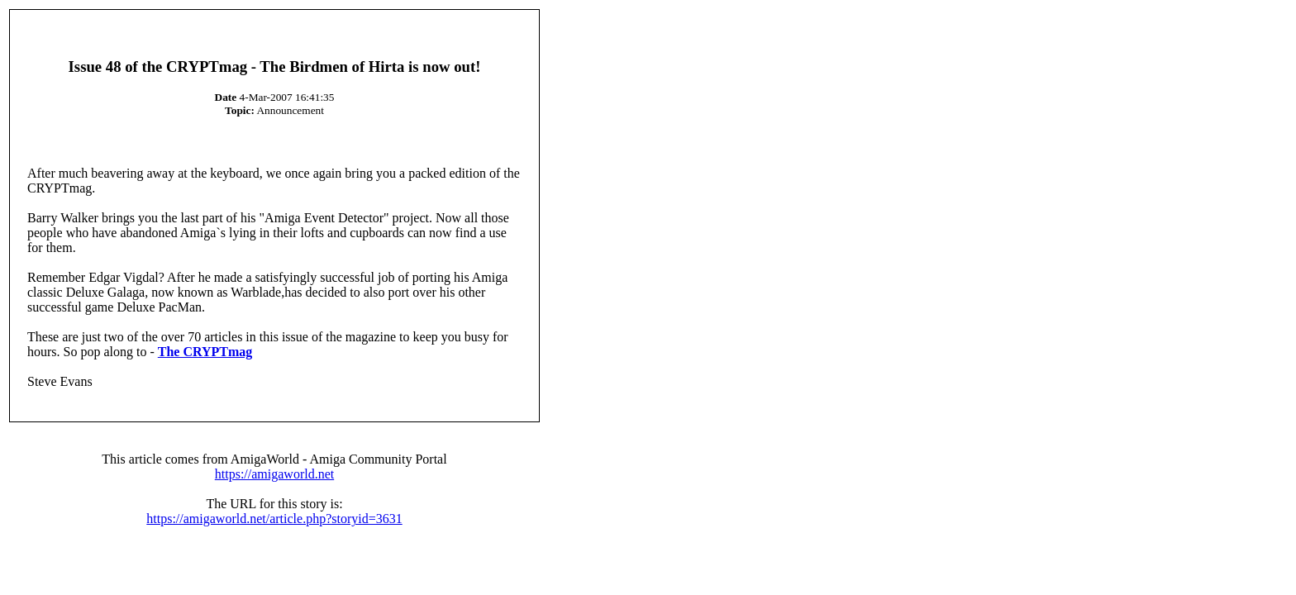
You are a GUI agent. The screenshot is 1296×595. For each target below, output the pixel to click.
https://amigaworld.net (274, 474)
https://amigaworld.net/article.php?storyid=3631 (274, 519)
